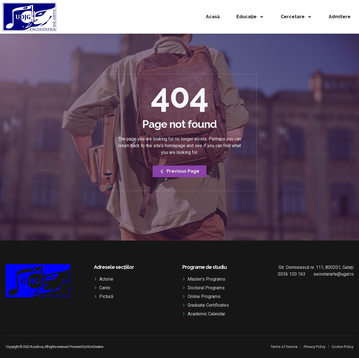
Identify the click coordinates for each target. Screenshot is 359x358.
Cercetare (296, 17)
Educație (250, 17)
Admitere (340, 16)
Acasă (213, 16)
